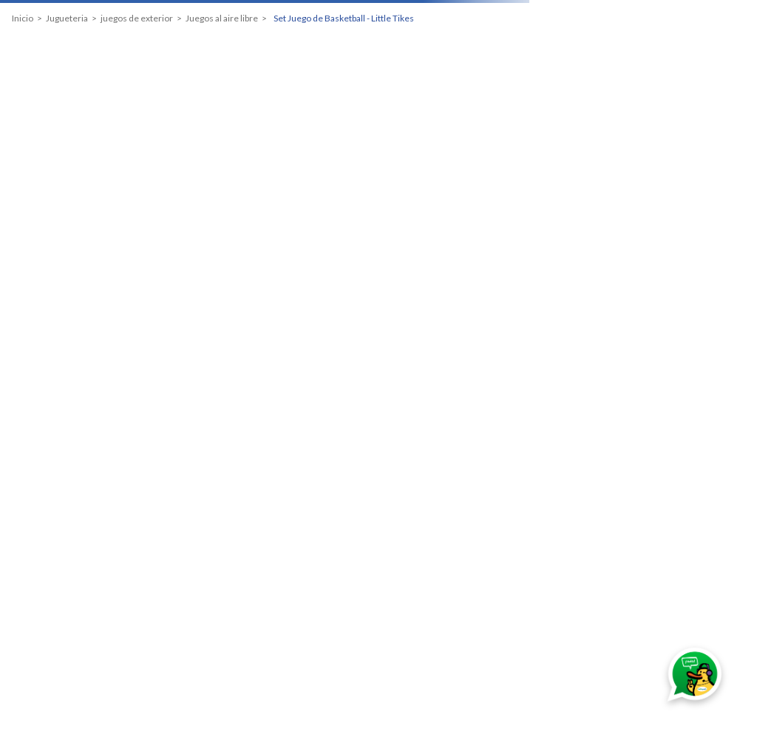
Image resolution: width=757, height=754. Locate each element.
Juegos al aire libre (222, 18)
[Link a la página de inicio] (22, 18)
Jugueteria (67, 18)
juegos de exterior (137, 18)
